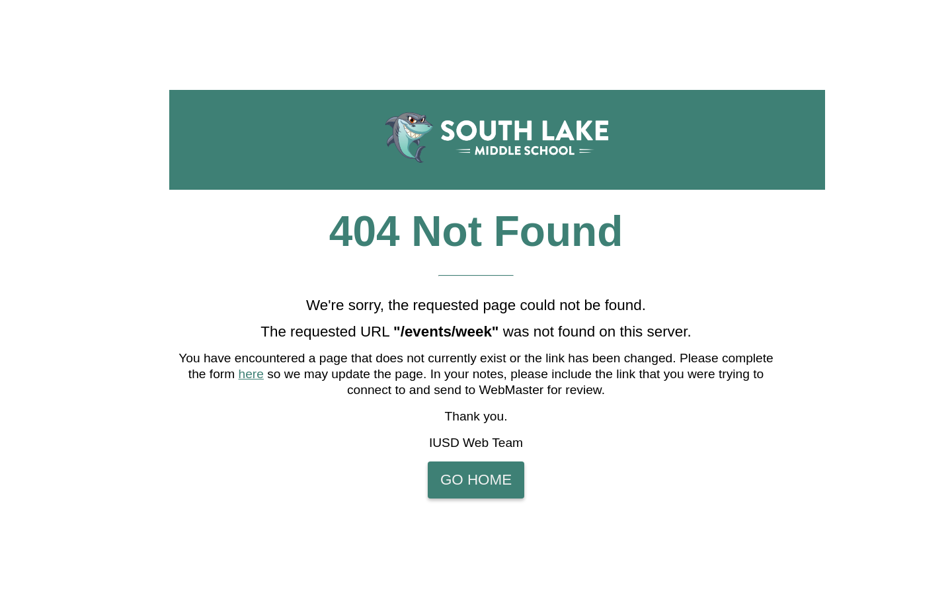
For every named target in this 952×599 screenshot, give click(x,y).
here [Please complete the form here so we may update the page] (251, 374)
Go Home (476, 479)
